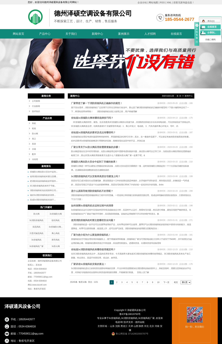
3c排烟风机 (36, 240)
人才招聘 (150, 33)
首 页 (179, 96)
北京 (151, 326)
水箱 (34, 149)
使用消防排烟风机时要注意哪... (44, 176)
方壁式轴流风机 (36, 233)
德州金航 (140, 322)
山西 (136, 326)
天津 (130, 326)
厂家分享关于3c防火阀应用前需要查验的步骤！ (95, 147)
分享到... (211, 32)
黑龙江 (124, 326)
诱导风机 (56, 240)
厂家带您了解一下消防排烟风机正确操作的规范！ (96, 103)
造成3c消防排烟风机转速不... (43, 200)
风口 (34, 139)
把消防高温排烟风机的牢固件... (44, 181)
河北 (146, 326)
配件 (34, 154)
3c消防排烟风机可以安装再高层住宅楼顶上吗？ (95, 176)
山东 (112, 326)
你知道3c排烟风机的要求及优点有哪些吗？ (93, 132)
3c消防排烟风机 (36, 220)
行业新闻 (36, 106)
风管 (34, 144)
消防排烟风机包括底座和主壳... (44, 190)
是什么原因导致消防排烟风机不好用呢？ (92, 191)
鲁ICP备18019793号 (130, 314)
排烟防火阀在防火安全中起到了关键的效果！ (94, 161)
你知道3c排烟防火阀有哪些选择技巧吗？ (92, 117)
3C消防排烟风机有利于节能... (43, 186)
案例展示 (123, 33)
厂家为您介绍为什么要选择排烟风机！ (91, 234)
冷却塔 (35, 159)
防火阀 (35, 133)
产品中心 (44, 33)
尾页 (176, 282)
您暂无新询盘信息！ (183, 2)
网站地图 (153, 2)
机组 (34, 128)
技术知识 (36, 111)
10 (158, 282)
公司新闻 (36, 101)
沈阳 (117, 326)
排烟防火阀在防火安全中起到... (44, 172)
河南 (157, 326)
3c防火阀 (56, 246)
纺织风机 (56, 220)
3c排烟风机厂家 (36, 246)
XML (169, 2)
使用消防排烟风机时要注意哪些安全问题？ (93, 220)
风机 (34, 123)
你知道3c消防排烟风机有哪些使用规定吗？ (93, 249)
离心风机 (56, 233)
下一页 (166, 282)
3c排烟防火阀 (56, 214)
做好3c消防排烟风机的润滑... (43, 195)
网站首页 (18, 33)
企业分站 (142, 2)
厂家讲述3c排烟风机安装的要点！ (88, 264)
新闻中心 (97, 33)
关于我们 (71, 33)
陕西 (141, 326)
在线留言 (176, 33)
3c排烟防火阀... (56, 227)
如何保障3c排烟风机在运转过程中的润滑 (92, 205)
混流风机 (36, 227)
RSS (162, 2)
